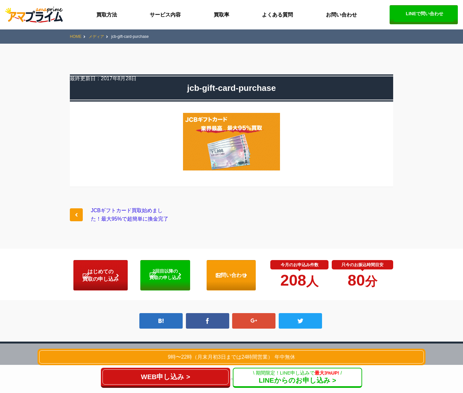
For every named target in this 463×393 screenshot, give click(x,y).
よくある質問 (277, 14)
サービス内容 (165, 14)
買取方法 (106, 14)
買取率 (221, 14)
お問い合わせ (341, 14)
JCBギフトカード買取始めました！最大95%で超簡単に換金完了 (129, 215)
